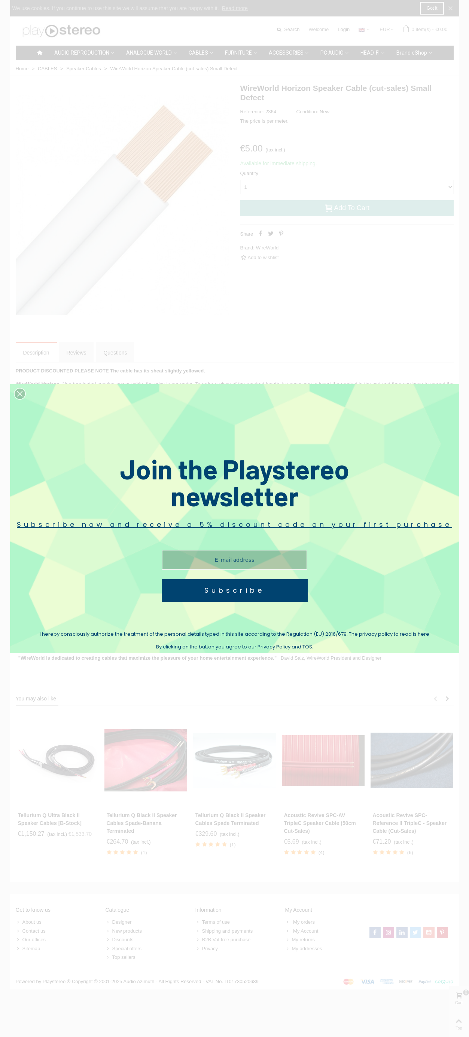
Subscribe (234, 590)
